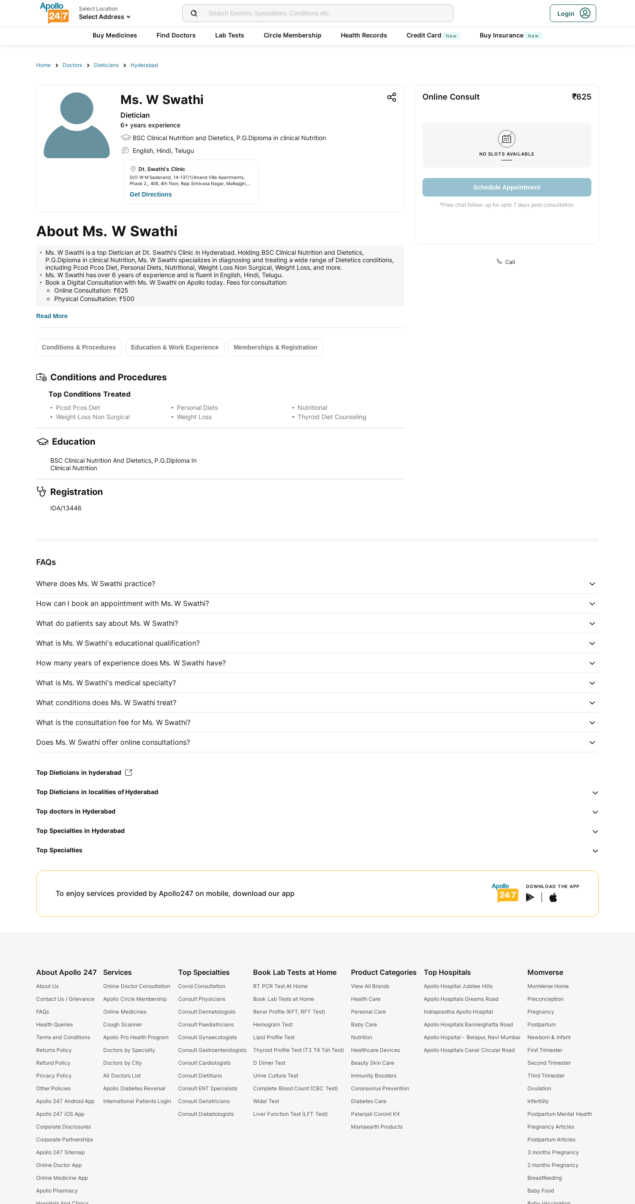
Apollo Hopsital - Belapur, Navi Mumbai (472, 1037)
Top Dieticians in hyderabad (84, 772)
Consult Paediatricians (206, 1024)
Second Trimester (549, 1062)
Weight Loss (194, 416)
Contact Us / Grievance (65, 999)
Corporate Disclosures (63, 1126)
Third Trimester (545, 1075)
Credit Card (433, 35)
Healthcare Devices (375, 1050)
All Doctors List (122, 1075)
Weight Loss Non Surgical (93, 416)
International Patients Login (137, 1101)
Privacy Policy (54, 1075)
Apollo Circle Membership (135, 999)
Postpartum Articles (551, 1139)
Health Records (364, 35)
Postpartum (541, 1024)
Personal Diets (197, 407)
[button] (317, 583)
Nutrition (361, 1037)
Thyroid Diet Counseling (332, 416)
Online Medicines (124, 1011)
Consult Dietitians (200, 1075)
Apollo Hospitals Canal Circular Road (469, 1050)
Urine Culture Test (275, 1075)
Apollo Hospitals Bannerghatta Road (468, 1024)
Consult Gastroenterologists (212, 1050)
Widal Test (266, 1101)
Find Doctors (176, 35)
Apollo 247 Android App (65, 1101)
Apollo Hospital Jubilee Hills (458, 986)
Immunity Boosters (373, 1075)
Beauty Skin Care (373, 1062)
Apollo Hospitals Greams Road (461, 999)
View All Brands (370, 986)
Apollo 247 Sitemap (60, 1152)
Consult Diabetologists (206, 1114)
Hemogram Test (272, 1024)
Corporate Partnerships (64, 1139)
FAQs (42, 1011)
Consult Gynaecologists (207, 1037)
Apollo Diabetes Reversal (134, 1088)
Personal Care (368, 1011)
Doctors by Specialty (129, 1050)
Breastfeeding (544, 1177)
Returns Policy (54, 1050)
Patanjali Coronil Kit (375, 1114)
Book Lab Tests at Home (283, 999)
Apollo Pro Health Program (135, 1037)
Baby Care (364, 1024)
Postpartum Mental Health (559, 1114)
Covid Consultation (201, 986)
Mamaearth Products (377, 1126)
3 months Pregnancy (553, 1152)
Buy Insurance (511, 35)
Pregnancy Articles (550, 1126)
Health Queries (54, 1024)
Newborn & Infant (549, 1037)
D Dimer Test (269, 1062)
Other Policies (53, 1088)
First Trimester (544, 1050)
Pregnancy (540, 1011)
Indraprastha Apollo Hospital (458, 1011)
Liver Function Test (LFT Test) (290, 1114)
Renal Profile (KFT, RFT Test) (289, 1011)
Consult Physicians (201, 999)
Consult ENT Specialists (208, 1088)
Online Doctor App (59, 1165)
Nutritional (312, 407)
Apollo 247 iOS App (60, 1114)
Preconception (545, 999)
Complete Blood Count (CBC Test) (295, 1088)
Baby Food (540, 1190)
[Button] (151, 194)
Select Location (98, 8)
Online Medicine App (62, 1177)
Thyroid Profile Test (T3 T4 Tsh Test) (298, 1050)
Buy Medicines (115, 35)
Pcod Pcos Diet (78, 407)
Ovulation (539, 1088)
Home (43, 65)
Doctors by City (122, 1062)
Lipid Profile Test (274, 1037)
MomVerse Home (548, 986)
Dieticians (106, 65)
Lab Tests (229, 35)
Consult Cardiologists (204, 1062)
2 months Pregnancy (553, 1165)
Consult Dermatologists (206, 1011)
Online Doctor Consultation (136, 986)
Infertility (538, 1101)
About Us (47, 986)
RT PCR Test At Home (280, 986)
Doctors (72, 65)
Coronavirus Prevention (380, 1088)
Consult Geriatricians (204, 1101)
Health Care (366, 999)
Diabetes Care (368, 1101)
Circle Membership (292, 35)
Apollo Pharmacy (57, 1190)
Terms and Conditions (63, 1037)
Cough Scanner (122, 1024)
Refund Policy (53, 1062)
